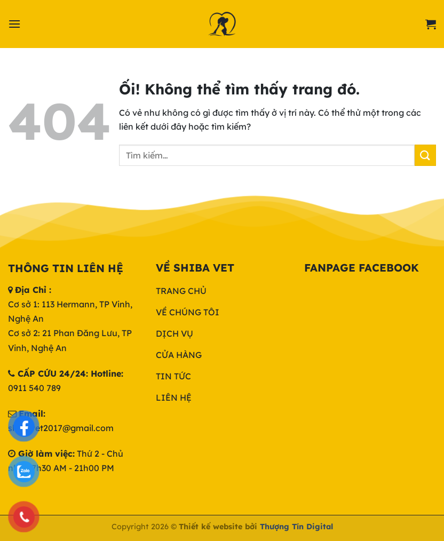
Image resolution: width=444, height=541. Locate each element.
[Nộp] (425, 155)
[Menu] (14, 24)
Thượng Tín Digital (296, 526)
